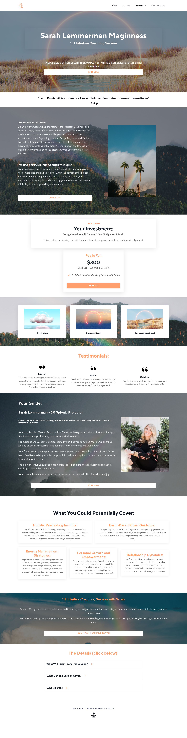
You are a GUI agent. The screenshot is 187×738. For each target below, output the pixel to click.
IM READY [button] (93, 296)
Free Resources (158, 5)
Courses (125, 5)
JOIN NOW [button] (93, 74)
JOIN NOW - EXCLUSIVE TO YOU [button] (93, 649)
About (112, 5)
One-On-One (140, 5)
